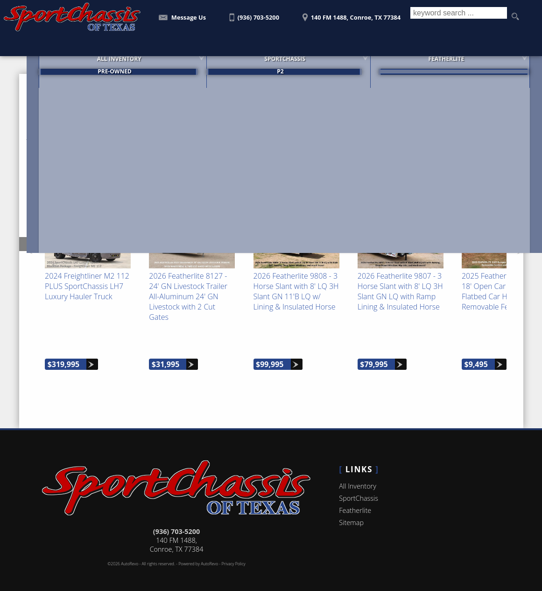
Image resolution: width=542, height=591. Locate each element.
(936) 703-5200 (176, 525)
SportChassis (358, 492)
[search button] (515, 16)
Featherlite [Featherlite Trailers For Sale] (438, 64)
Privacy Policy (234, 558)
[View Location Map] (350, 14)
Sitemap (351, 516)
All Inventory (357, 480)
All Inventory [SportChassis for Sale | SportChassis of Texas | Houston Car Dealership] (101, 64)
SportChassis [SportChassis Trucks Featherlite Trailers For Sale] (271, 64)
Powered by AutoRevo (198, 558)
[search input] (456, 16)
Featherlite (355, 504)
